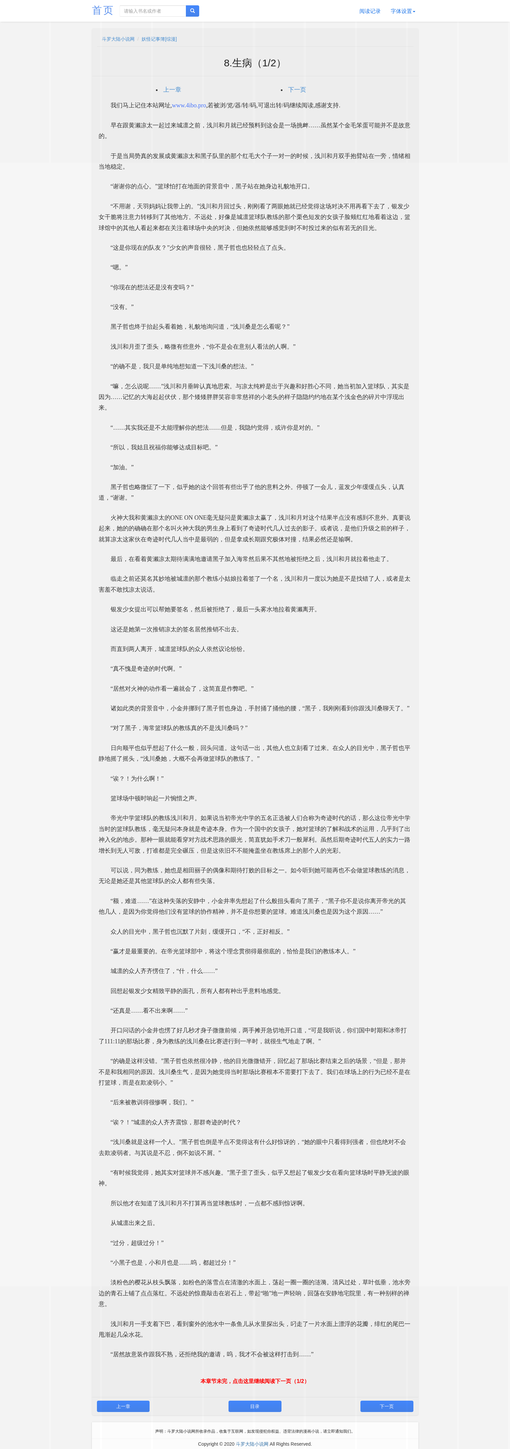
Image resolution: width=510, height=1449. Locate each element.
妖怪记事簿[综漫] (159, 39)
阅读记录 (370, 11)
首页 (103, 10)
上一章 (172, 89)
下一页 (297, 89)
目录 (254, 1406)
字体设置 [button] (403, 11)
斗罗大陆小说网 (118, 39)
